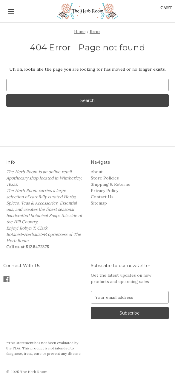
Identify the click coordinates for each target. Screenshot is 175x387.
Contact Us (102, 196)
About (97, 171)
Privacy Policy (104, 190)
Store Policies (105, 178)
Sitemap (99, 203)
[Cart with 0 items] (166, 8)
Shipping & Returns (110, 184)
